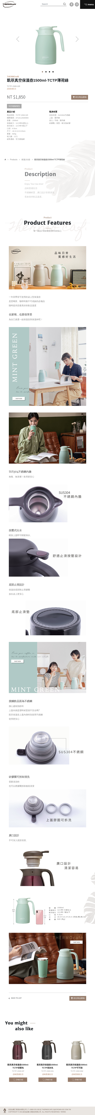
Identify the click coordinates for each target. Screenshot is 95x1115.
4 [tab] (53, 71)
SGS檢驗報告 (14, 106)
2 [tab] (46, 71)
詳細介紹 (18, 1080)
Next (77, 39)
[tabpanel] (47, 42)
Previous (17, 39)
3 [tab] (49, 71)
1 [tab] (42, 71)
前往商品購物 (80, 97)
